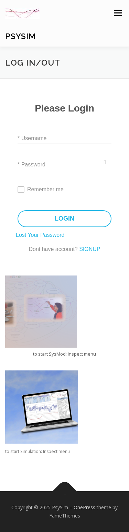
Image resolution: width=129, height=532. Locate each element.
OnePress (84, 507)
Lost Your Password (40, 235)
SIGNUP (89, 249)
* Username (32, 138)
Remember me (45, 189)
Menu (117, 13)
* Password (31, 164)
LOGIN (64, 218)
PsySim (20, 36)
